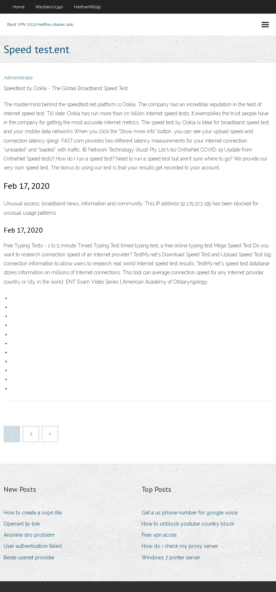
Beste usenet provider (29, 557)
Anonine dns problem (29, 535)
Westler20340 (49, 6)
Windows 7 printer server (171, 557)
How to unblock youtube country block (188, 524)
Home (18, 6)
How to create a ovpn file (33, 513)
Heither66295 (87, 6)
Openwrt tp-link (22, 524)
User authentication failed (33, 546)
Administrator (18, 77)
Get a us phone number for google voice (190, 513)
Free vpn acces (159, 535)
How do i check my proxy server (180, 546)
